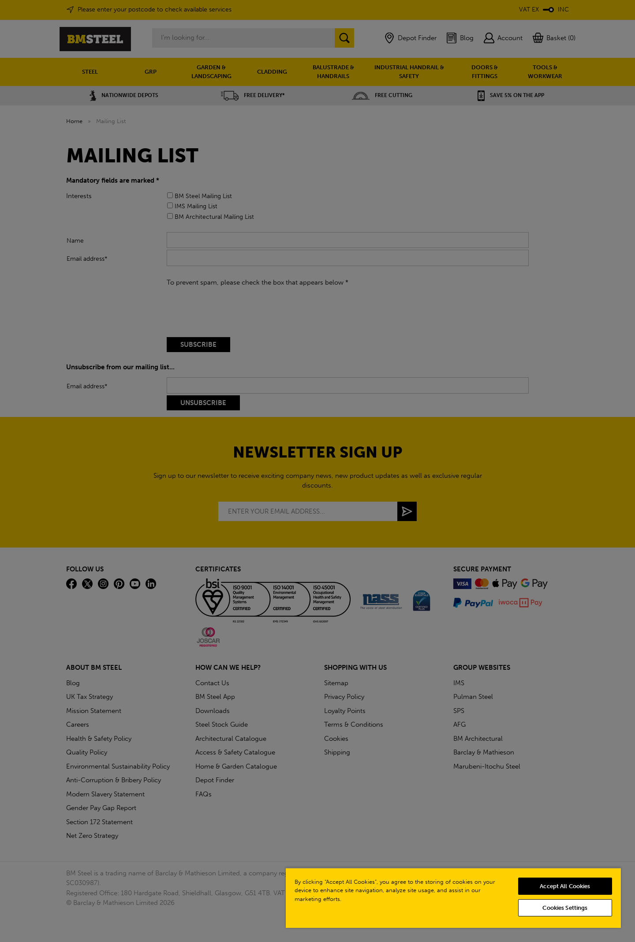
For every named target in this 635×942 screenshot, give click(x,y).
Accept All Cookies (565, 886)
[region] (453, 897)
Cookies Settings (564, 907)
